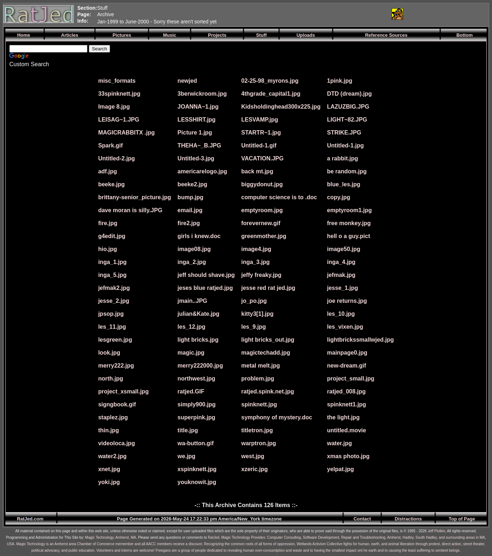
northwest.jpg (196, 378)
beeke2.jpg (193, 184)
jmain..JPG (193, 301)
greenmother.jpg (263, 236)
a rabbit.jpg (342, 158)
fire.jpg (107, 223)
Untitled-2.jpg (116, 158)
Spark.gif (110, 145)
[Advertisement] (301, 14)
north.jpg (110, 378)
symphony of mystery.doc (276, 417)
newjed (187, 81)
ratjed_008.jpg (346, 391)
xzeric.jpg (254, 469)
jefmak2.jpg (114, 288)
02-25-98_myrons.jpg (270, 81)
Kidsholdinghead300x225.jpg (281, 107)
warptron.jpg (258, 443)
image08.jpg (194, 249)
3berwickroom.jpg (202, 94)
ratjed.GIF (191, 391)
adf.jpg (107, 171)
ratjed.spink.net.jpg (267, 391)
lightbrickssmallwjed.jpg (360, 340)
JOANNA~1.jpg (198, 107)
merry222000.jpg (200, 366)
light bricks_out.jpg (268, 340)
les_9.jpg (253, 327)
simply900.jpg (197, 404)
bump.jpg (191, 197)
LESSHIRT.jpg (197, 120)
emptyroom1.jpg (349, 210)
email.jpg (190, 210)
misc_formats (117, 81)
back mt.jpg (257, 171)
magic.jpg (191, 353)
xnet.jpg (109, 469)
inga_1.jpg (112, 262)
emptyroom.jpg (262, 210)
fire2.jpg (189, 223)
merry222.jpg (116, 366)
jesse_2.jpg (113, 301)
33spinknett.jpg (119, 94)
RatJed (213, 537)
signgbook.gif (117, 404)
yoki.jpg (109, 482)
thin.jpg (108, 430)
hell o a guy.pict (348, 236)
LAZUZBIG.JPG (348, 107)
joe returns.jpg (347, 301)
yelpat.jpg (340, 469)
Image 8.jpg (114, 107)
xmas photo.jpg (348, 456)
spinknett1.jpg (346, 404)
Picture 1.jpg (195, 132)
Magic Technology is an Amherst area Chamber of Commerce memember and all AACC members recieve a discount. (109, 544)
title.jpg (188, 430)
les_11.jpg (112, 327)
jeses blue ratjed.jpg (205, 288)
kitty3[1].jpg (257, 314)
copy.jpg (338, 197)
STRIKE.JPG (344, 132)
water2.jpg (112, 456)
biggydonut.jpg (262, 184)
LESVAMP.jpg (259, 120)
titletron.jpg (257, 430)
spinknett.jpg (259, 404)
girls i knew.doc (199, 236)
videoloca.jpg (116, 443)
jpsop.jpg (111, 314)
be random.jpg (346, 171)
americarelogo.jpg (202, 171)
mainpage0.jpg (347, 353)
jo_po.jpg (254, 301)
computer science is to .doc (279, 197)
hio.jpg (107, 249)
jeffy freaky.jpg (261, 275)
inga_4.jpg (341, 262)
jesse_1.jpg (342, 288)
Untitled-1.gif (259, 145)
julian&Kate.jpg (198, 314)
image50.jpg (343, 249)
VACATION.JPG (262, 158)
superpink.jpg (196, 417)
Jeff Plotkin (436, 531)
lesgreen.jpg (115, 340)
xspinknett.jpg (197, 469)
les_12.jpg (191, 327)
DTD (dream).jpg (349, 94)
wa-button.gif (196, 443)
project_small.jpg (350, 378)
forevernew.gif (261, 223)
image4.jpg (256, 249)
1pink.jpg (339, 81)
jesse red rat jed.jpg (268, 288)
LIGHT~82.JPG (347, 120)
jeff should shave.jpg (206, 275)
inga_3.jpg (255, 262)
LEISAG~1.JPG (118, 120)
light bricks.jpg (198, 340)
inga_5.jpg (112, 275)
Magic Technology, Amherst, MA (110, 537)
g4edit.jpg (112, 236)
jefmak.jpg (341, 275)
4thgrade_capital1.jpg (271, 94)
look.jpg (109, 353)
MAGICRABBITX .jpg (126, 132)
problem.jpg (257, 378)
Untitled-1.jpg (345, 145)
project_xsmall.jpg (123, 391)
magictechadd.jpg (265, 353)
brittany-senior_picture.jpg (134, 197)
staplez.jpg (113, 417)
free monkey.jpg (349, 223)
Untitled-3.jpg (196, 158)
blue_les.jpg (343, 184)
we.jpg (187, 456)
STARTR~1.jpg (261, 132)
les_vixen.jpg (345, 327)
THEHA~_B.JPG (199, 145)
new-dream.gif (346, 366)
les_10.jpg (341, 314)
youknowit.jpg (197, 482)
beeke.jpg (111, 184)
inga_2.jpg (192, 262)
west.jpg (252, 456)
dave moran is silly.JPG (130, 210)
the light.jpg (343, 417)
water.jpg (339, 443)
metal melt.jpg (260, 366)
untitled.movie (346, 430)
